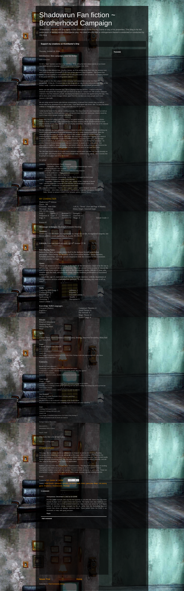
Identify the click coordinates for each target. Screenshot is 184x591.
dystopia (65, 483)
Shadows (66, 486)
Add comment (47, 518)
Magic (96, 483)
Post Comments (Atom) (56, 584)
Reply (48, 513)
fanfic (78, 483)
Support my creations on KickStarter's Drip (60, 44)
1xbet (54, 500)
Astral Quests (49, 483)
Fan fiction (72, 483)
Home (79, 579)
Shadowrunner (57, 486)
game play (89, 483)
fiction (83, 483)
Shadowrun (48, 486)
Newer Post (44, 579)
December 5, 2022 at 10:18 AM (66, 497)
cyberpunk (57, 483)
